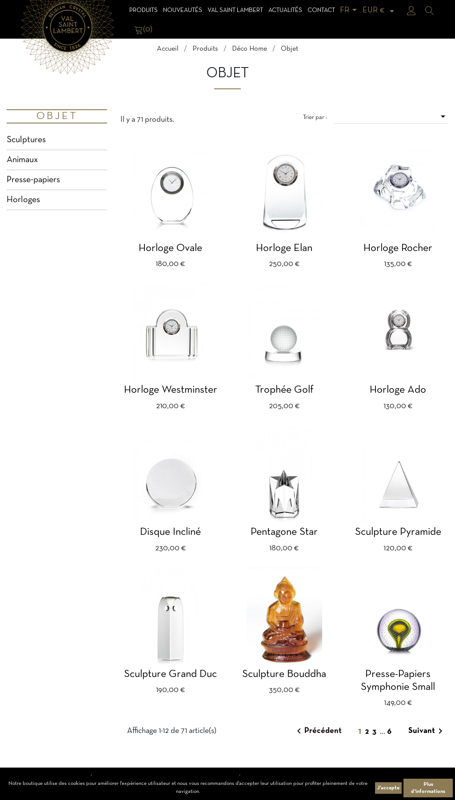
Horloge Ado (398, 390)
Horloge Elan (284, 248)
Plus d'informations (428, 788)
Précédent (318, 731)
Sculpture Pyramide (398, 532)
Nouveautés (182, 10)
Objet (57, 116)
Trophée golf (284, 390)
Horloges (23, 200)
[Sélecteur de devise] (380, 10)
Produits (143, 10)
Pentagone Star (284, 532)
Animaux (22, 160)
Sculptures (26, 140)
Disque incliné (170, 532)
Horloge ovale (170, 248)
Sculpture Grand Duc (170, 674)
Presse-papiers (33, 180)
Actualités (285, 10)
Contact (321, 10)
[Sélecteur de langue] (350, 10)
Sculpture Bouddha (284, 674)
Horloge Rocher (397, 248)
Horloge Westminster (170, 390)
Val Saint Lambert (235, 10)
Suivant (427, 731)
